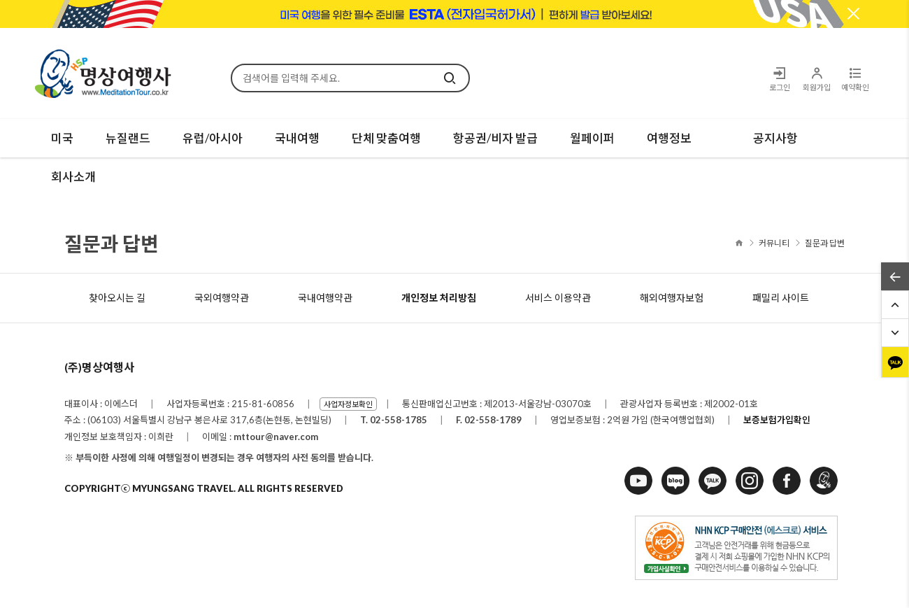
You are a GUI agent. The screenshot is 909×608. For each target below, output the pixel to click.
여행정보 (669, 138)
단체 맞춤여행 (386, 138)
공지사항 (775, 138)
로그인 (779, 79)
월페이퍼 (592, 138)
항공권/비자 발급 (495, 138)
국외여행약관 (221, 298)
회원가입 (816, 79)
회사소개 (73, 176)
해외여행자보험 (671, 298)
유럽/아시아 (212, 138)
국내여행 (297, 138)
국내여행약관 (325, 298)
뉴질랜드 (128, 138)
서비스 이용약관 (558, 298)
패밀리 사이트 (780, 298)
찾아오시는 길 (117, 298)
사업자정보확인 (348, 404)
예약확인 (855, 79)
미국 (62, 138)
